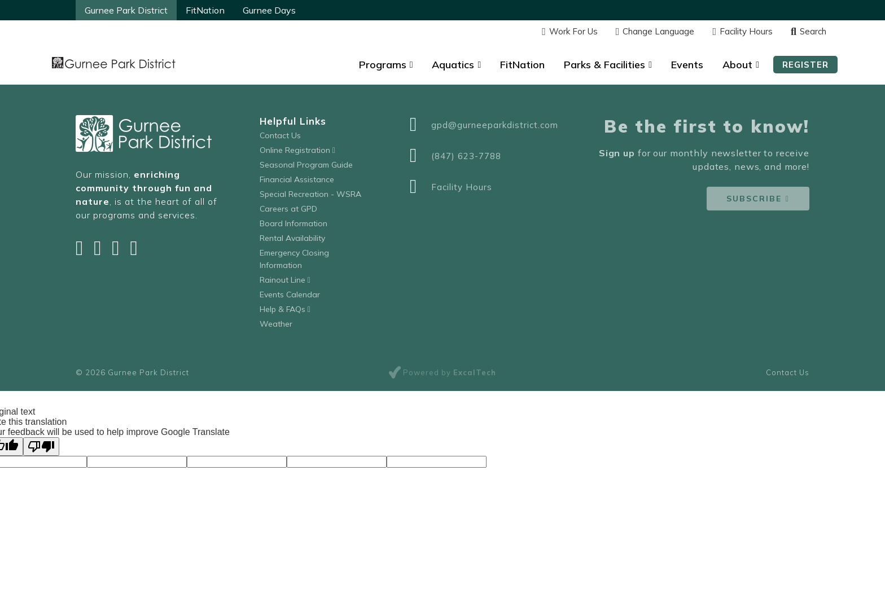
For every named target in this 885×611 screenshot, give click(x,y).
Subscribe (754, 199)
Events (687, 64)
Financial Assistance (297, 179)
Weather (276, 324)
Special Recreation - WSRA (310, 194)
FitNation (205, 10)
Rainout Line (285, 280)
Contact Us (280, 135)
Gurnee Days (269, 10)
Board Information (293, 223)
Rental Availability (292, 238)
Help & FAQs (285, 309)
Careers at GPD (288, 209)
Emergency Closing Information (294, 259)
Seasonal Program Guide (306, 165)
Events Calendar (290, 294)
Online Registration (297, 150)
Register (805, 64)
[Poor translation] (41, 446)
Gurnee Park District (126, 10)
